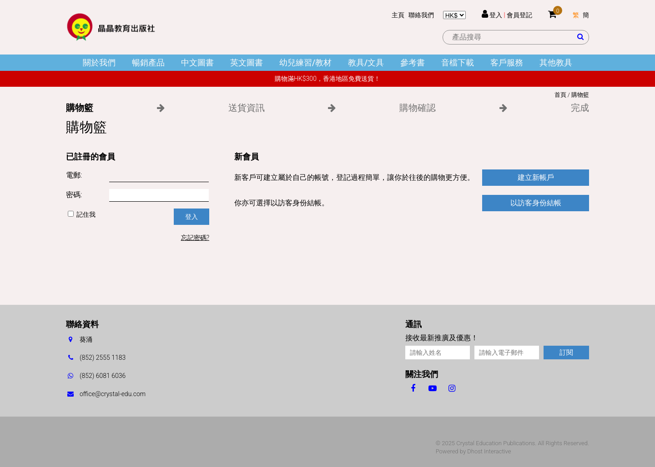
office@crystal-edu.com (113, 393)
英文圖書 (246, 62)
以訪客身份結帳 (535, 203)
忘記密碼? (195, 237)
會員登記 (519, 15)
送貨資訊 (246, 107)
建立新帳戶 (536, 177)
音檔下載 (457, 62)
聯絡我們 (421, 15)
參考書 (412, 62)
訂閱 (566, 352)
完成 (580, 107)
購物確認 (417, 107)
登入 (495, 15)
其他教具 (555, 62)
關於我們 (99, 62)
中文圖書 (197, 62)
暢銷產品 (148, 62)
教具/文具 (366, 62)
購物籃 (580, 94)
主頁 (398, 15)
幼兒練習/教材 (305, 62)
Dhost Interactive (489, 451)
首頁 (560, 94)
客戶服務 (506, 62)
